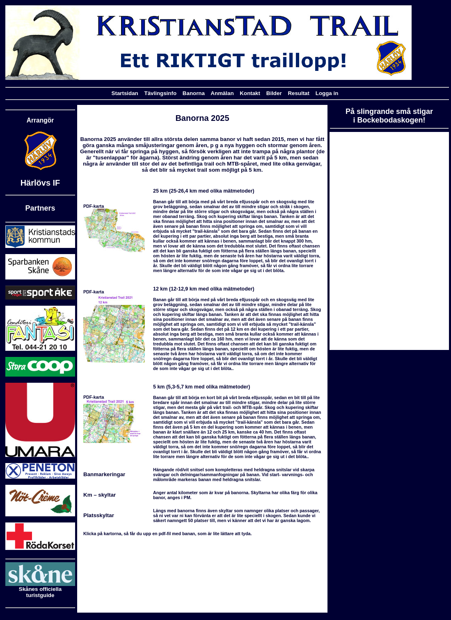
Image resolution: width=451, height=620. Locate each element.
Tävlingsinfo (160, 93)
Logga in (327, 93)
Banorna (194, 93)
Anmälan (222, 93)
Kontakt (250, 93)
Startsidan (125, 93)
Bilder (274, 93)
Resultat (298, 93)
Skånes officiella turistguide (40, 589)
